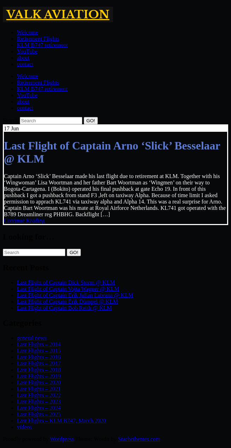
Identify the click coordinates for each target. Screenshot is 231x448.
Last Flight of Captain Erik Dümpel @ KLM (67, 302)
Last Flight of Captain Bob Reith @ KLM (64, 308)
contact (25, 64)
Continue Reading (24, 221)
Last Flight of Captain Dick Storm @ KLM (66, 282)
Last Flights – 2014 (39, 344)
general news (32, 338)
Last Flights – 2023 (39, 402)
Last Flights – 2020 (39, 382)
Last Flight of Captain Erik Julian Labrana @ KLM (75, 295)
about (23, 58)
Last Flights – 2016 (39, 357)
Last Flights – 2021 (39, 389)
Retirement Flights (38, 39)
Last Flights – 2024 (39, 408)
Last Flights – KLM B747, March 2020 (61, 421)
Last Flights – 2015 (39, 351)
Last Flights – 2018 (39, 370)
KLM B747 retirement (42, 45)
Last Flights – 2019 (39, 376)
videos (24, 427)
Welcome (27, 32)
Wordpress (62, 439)
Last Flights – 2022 (39, 395)
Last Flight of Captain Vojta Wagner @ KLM (68, 289)
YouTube (27, 51)
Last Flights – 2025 (39, 414)
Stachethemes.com (139, 439)
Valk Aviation (57, 14)
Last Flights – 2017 (39, 363)
